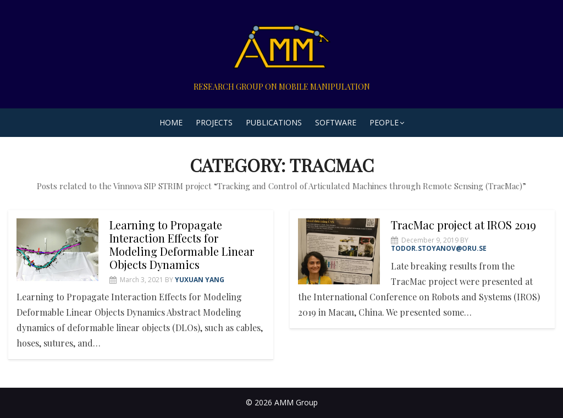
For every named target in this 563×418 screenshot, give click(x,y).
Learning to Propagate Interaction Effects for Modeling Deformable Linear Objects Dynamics (181, 244)
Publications (274, 122)
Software (335, 122)
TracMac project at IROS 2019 (463, 224)
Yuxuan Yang (199, 279)
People (384, 122)
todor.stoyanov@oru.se (439, 248)
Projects (214, 122)
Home (171, 122)
